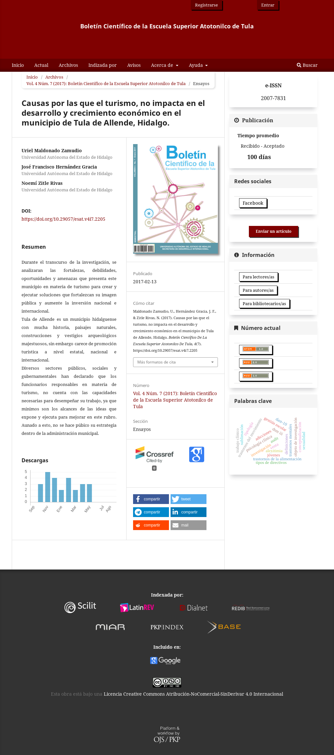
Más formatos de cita (156, 362)
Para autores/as (258, 290)
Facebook (253, 203)
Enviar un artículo (273, 231)
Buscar (307, 65)
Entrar (267, 5)
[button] (151, 499)
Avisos (134, 65)
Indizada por (102, 65)
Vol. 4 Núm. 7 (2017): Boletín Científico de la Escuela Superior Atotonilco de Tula (106, 83)
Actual (41, 65)
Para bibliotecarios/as (264, 303)
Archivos (68, 65)
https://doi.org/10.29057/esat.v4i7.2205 (63, 219)
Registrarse (206, 5)
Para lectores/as (258, 277)
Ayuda (196, 65)
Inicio (18, 65)
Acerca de (163, 65)
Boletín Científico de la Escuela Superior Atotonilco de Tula (167, 26)
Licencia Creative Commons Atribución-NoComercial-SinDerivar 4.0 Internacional (193, 694)
